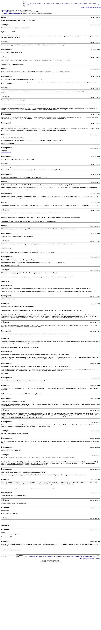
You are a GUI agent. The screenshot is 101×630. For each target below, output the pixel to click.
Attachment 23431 (6, 152)
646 (76, 3)
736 (85, 3)
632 (51, 3)
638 (65, 3)
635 (58, 3)
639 (67, 3)
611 (42, 3)
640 (69, 3)
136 (31, 3)
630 (47, 3)
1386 (92, 3)
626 (44, 3)
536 (35, 3)
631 (49, 3)
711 (83, 3)
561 (38, 3)
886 (87, 3)
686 (80, 3)
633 (53, 3)
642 (74, 3)
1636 (95, 3)
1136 (90, 3)
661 (78, 3)
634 (56, 3)
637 (62, 3)
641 (71, 3)
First (28, 4)
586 (40, 3)
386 (33, 3)
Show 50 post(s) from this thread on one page (90, 7)
